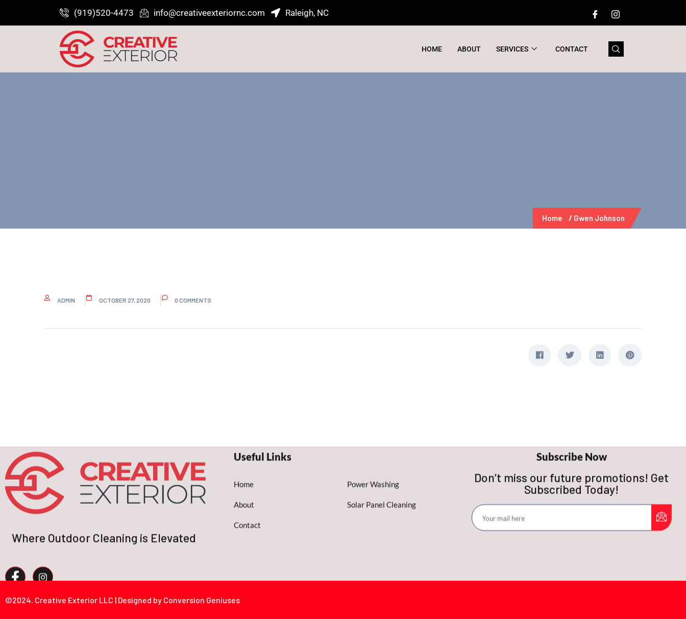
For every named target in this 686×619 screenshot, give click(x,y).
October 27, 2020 (125, 300)
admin (66, 300)
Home (432, 49)
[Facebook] (595, 13)
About (469, 49)
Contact (571, 49)
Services (516, 49)
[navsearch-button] (616, 49)
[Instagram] (615, 13)
